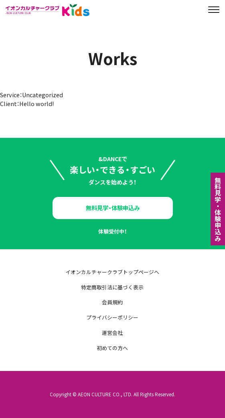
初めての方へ (112, 348)
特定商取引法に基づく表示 (112, 287)
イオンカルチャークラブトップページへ (112, 272)
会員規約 (112, 302)
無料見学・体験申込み (113, 207)
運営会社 (112, 333)
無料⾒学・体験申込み (218, 209)
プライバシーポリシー (112, 317)
